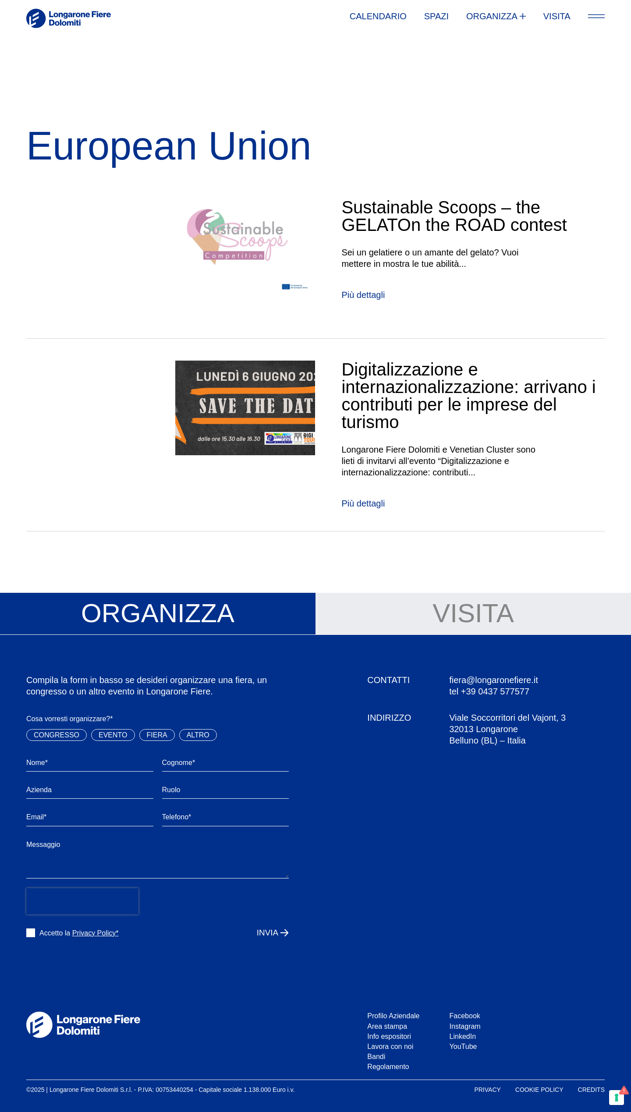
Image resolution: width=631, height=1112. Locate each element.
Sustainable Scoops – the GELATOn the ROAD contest (454, 216)
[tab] (158, 614)
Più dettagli (363, 295)
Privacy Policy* (95, 933)
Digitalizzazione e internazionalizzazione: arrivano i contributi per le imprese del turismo (468, 396)
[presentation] (82, 901)
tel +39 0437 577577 (489, 691)
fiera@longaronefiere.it (493, 680)
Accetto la (79, 933)
